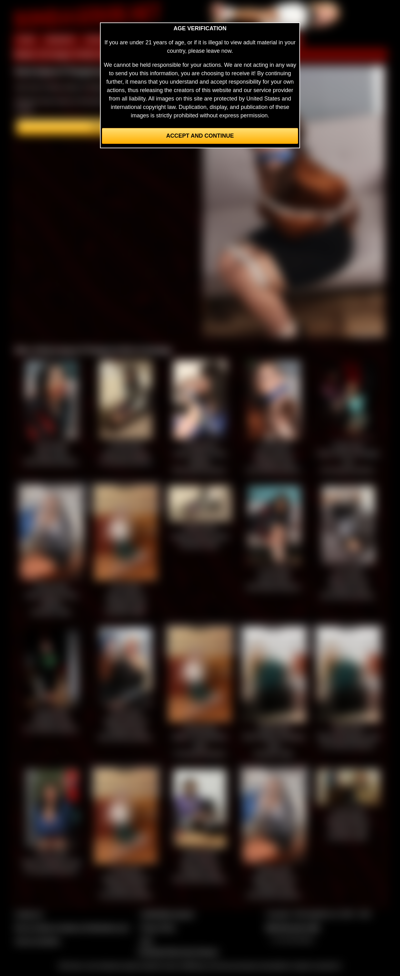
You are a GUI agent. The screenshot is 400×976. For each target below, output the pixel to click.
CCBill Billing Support (167, 914)
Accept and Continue (200, 136)
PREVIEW (99, 40)
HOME (26, 40)
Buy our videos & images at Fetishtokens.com (72, 928)
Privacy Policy (157, 928)
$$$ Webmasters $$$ (292, 928)
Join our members (37, 941)
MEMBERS (60, 40)
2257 (146, 941)
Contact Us (29, 914)
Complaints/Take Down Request (178, 952)
